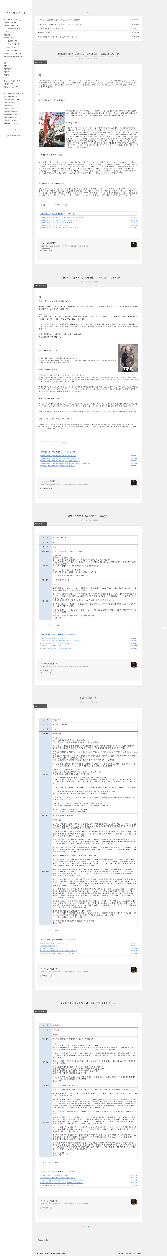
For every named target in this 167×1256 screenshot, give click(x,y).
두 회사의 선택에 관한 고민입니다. (50, 943)
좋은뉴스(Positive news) (13, 56)
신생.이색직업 (13, 44)
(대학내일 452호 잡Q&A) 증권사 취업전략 (53, 225)
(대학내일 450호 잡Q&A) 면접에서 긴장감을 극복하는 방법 (58, 227)
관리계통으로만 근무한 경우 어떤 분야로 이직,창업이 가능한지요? (60, 640)
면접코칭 (8, 35)
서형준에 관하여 (9, 84)
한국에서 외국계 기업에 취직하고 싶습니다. (52, 28)
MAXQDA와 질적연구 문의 (13, 81)
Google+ (63, 1253)
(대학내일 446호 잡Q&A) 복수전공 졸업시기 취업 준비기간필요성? (60, 24)
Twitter (46, 1253)
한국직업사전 (8, 105)
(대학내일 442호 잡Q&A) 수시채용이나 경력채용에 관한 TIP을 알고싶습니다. (64, 463)
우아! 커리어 (10, 38)
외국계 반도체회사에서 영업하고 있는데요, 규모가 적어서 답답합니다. (61, 1180)
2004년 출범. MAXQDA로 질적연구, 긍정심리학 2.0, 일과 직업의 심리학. (64, 246)
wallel (139, 1253)
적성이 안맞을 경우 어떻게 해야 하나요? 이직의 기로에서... (57, 37)
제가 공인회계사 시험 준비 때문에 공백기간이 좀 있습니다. (58, 953)
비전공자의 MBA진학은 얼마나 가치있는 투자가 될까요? (57, 1178)
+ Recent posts (42, 1240)
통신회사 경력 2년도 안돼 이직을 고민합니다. (54, 1175)
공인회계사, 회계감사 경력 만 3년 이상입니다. (54, 648)
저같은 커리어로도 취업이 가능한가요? (52, 638)
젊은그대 (11, 47)
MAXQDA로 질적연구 (12, 20)
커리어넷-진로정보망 (11, 123)
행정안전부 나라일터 (11, 120)
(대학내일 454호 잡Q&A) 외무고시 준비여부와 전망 (56, 222)
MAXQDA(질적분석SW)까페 (13, 93)
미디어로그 (8, 69)
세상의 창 (12, 41)
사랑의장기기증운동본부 (12, 114)
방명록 (6, 75)
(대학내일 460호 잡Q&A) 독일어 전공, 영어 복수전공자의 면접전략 (60, 217)
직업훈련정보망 (9, 108)
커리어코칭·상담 (11, 26)
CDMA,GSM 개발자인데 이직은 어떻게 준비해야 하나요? (57, 1185)
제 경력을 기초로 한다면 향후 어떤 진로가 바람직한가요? (58, 951)
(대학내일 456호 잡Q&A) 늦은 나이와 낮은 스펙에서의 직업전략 (59, 20)
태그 (5, 66)
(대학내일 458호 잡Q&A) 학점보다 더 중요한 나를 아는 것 (58, 220)
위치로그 (7, 72)
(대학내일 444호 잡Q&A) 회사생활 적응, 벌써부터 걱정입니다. (59, 461)
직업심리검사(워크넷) (11, 99)
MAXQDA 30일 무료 (11, 96)
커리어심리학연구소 (16, 13)
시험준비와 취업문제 (46, 948)
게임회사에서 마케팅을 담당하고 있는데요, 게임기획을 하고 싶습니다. (61, 1183)
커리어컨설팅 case (57, 214)
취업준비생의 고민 (44, 33)
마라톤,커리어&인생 (12, 54)
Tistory (127, 1253)
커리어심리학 (10, 23)
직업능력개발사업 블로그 (12, 117)
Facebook (52, 1253)
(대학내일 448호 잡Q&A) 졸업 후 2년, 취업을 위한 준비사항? (59, 458)
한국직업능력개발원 (11, 111)
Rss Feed (39, 1253)
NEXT (93, 1226)
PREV (83, 1226)
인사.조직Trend (14, 50)
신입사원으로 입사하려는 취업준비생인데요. (54, 643)
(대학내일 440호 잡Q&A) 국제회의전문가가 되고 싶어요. (57, 466)
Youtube (57, 1253)
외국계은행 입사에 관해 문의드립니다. (52, 645)
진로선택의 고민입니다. (47, 946)
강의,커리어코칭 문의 (11, 87)
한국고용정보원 (9, 102)
